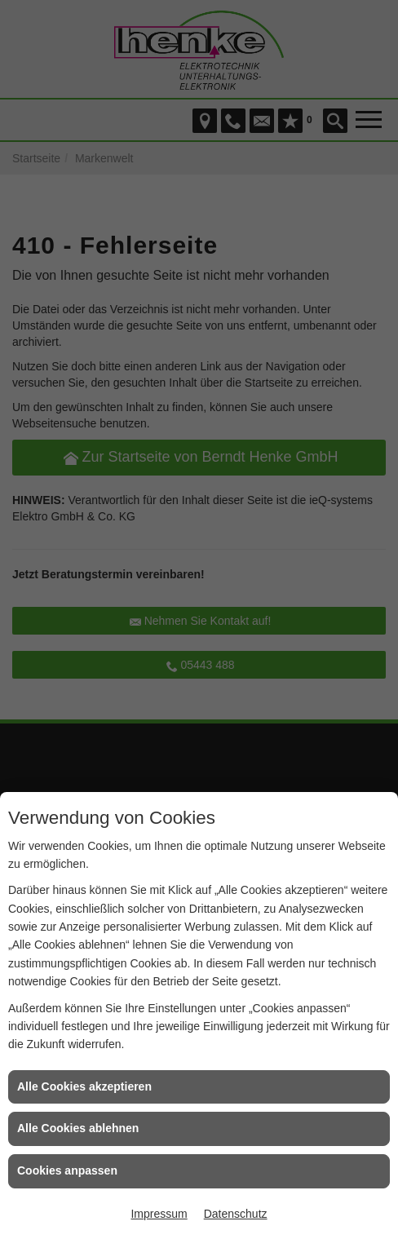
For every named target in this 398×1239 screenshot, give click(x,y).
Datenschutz (236, 1213)
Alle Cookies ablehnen (78, 1128)
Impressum (158, 1213)
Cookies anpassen (67, 1170)
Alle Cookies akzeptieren (84, 1086)
